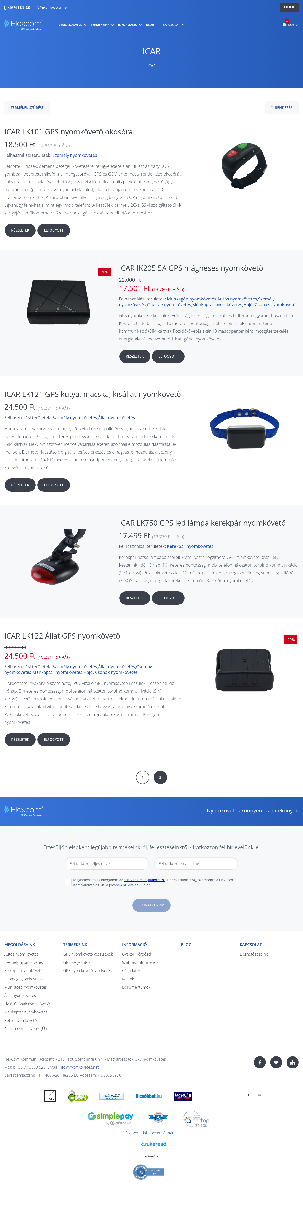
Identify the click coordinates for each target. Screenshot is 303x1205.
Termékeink (100, 24)
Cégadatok (131, 970)
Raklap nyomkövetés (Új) (25, 1028)
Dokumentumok (136, 987)
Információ (127, 24)
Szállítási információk (140, 962)
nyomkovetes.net (23, 25)
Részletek (20, 230)
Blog (150, 24)
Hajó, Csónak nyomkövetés (270, 304)
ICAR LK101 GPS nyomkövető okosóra (68, 132)
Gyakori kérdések (137, 954)
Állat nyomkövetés (116, 417)
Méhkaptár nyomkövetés (217, 304)
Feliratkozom (151, 905)
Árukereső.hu (151, 1156)
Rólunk (128, 978)
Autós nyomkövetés (237, 299)
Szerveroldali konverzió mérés (151, 1132)
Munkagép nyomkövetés (191, 299)
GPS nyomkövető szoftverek (87, 970)
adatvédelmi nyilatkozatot (144, 879)
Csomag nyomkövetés (169, 304)
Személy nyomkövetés (75, 155)
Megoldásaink (70, 24)
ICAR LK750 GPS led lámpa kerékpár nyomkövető (202, 523)
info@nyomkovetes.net (50, 7)
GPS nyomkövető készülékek (88, 954)
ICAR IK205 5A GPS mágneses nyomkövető (191, 268)
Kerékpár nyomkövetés (190, 546)
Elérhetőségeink (254, 954)
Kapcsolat (171, 24)
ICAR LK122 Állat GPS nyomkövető (62, 636)
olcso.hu (254, 1094)
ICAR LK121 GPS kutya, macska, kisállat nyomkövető (92, 394)
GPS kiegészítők (76, 962)
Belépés (289, 7)
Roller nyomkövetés (21, 1020)
